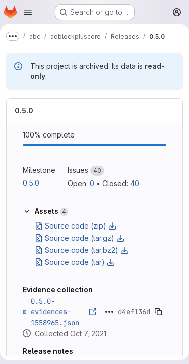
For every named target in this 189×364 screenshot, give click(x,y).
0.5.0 (24, 110)
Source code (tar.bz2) (82, 250)
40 (134, 183)
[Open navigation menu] (28, 12)
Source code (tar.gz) (79, 238)
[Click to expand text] (109, 311)
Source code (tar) (75, 262)
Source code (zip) (75, 225)
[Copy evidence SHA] (158, 312)
